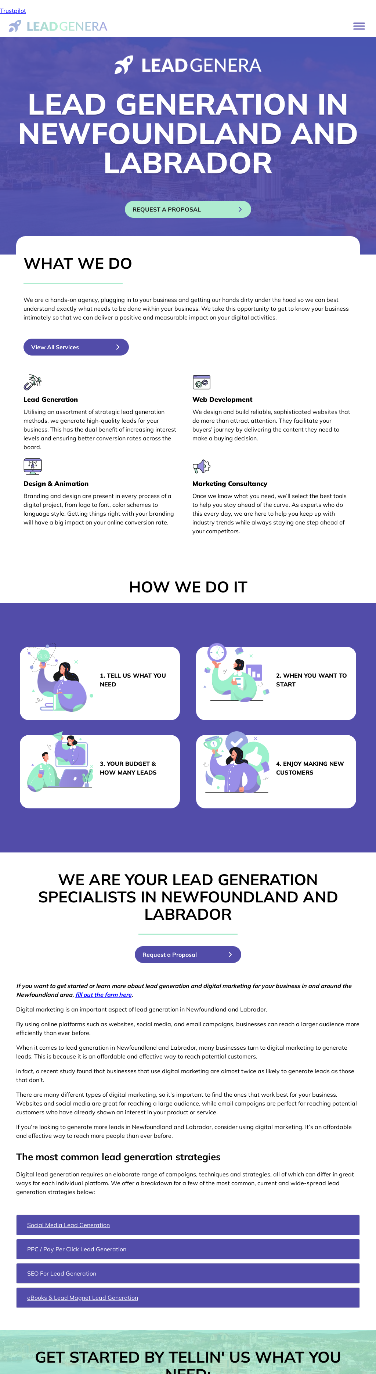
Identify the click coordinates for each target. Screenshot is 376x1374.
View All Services (55, 347)
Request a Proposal (175, 954)
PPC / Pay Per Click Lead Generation (76, 1249)
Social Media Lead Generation (68, 1225)
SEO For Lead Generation (61, 1273)
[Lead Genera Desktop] (58, 25)
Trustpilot (13, 10)
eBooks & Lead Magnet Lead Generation (82, 1297)
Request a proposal (182, 209)
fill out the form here (103, 994)
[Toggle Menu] (359, 25)
